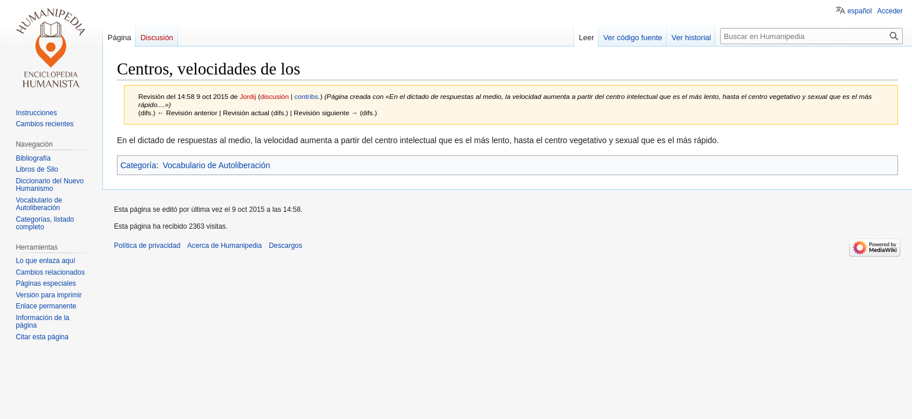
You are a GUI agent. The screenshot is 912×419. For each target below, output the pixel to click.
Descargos (285, 246)
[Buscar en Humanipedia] (811, 36)
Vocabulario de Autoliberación (216, 165)
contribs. (307, 96)
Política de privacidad (147, 246)
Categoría (138, 165)
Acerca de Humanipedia (224, 246)
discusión (274, 96)
